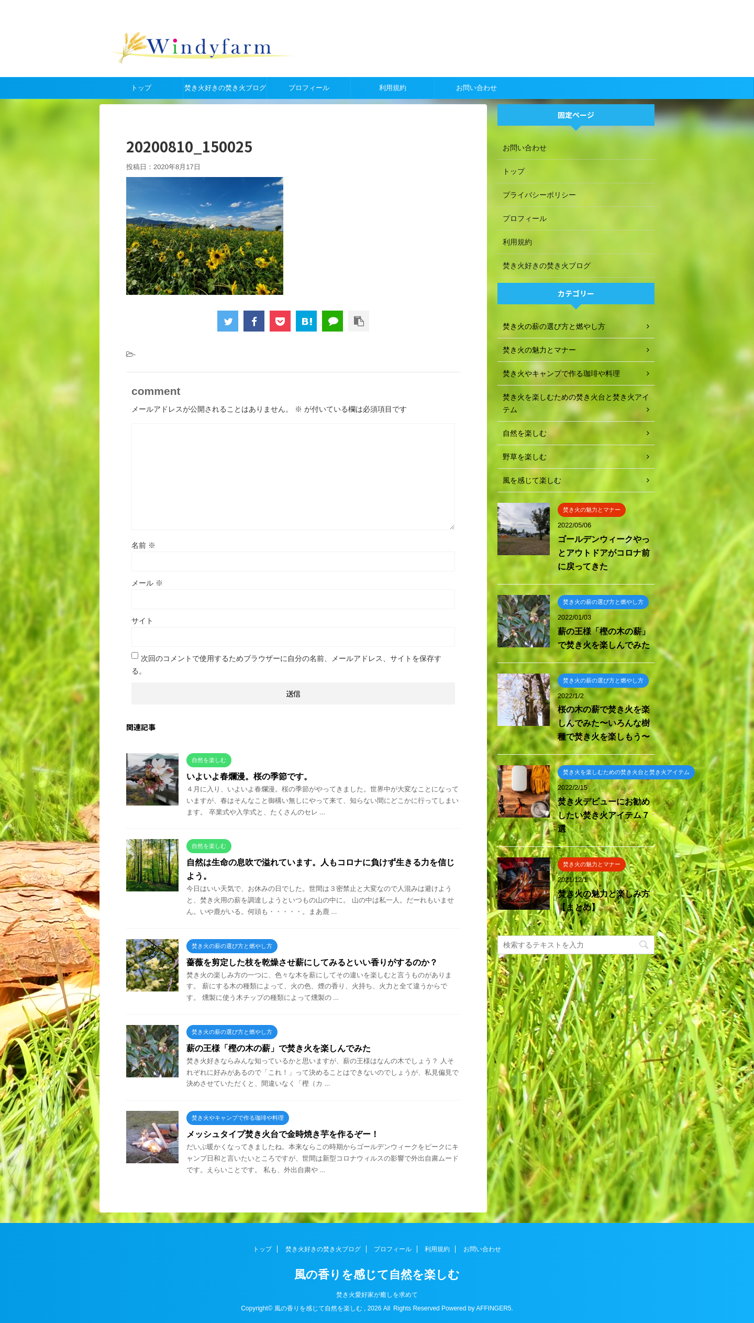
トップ (141, 88)
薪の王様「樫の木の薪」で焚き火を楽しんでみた (278, 1048)
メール (147, 583)
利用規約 (392, 88)
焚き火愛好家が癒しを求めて (377, 1294)
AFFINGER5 (493, 1308)
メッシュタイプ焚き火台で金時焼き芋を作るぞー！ (282, 1134)
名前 (143, 545)
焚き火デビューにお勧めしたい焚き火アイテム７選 (604, 815)
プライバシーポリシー (539, 195)
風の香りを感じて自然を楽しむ (377, 1274)
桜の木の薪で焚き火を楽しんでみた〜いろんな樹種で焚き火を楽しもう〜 (604, 723)
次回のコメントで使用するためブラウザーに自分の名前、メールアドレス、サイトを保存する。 (286, 664)
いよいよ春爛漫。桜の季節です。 (249, 776)
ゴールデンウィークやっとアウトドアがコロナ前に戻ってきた (604, 553)
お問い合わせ (476, 88)
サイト (142, 620)
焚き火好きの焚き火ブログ (225, 88)
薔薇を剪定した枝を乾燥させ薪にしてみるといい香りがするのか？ (312, 962)
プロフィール (309, 88)
